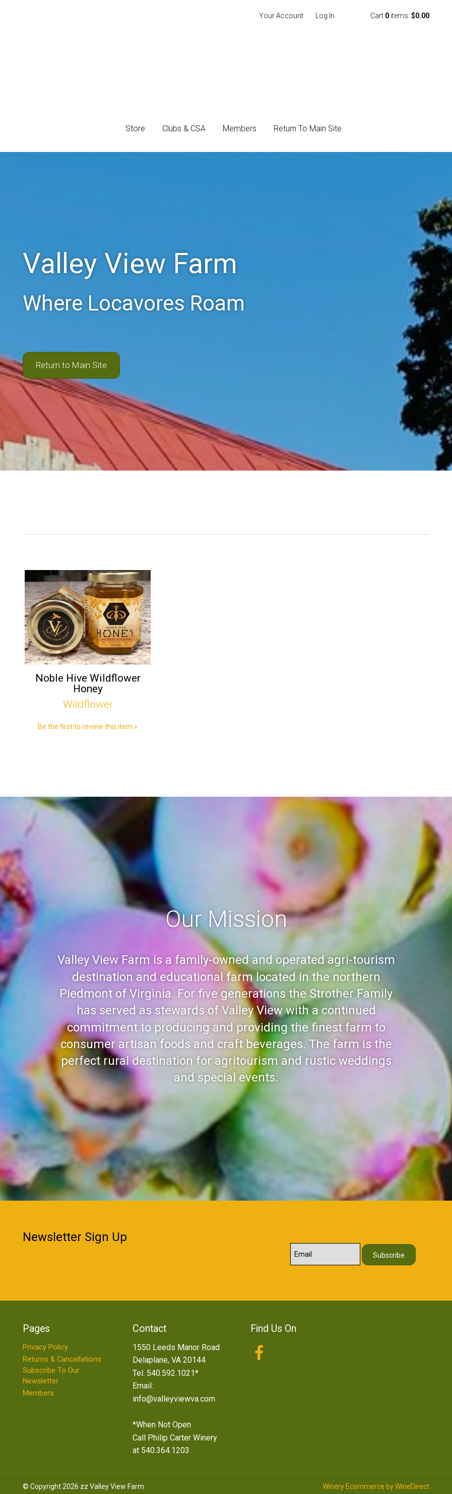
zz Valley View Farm (225, 61)
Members (239, 128)
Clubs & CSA (184, 128)
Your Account (281, 16)
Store (135, 128)
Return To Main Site (308, 128)
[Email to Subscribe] (325, 1254)
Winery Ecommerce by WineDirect (375, 1486)
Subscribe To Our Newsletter (51, 1376)
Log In (325, 16)
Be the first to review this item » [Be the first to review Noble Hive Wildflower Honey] (88, 727)
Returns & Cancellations (62, 1359)
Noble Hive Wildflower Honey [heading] (88, 683)
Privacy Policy (45, 1347)
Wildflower (88, 704)
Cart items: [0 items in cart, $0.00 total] (399, 16)
